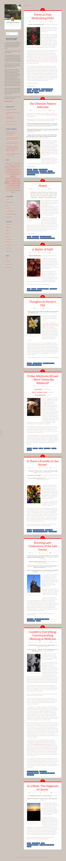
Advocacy (30, 169)
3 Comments (52, 189)
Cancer (29, 90)
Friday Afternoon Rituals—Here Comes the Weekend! (42, 380)
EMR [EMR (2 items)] (16, 166)
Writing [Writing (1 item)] (14, 192)
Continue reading (32, 86)
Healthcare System (38, 363)
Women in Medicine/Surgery (11, 214)
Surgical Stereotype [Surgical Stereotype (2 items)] (9, 188)
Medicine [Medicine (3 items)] (12, 172)
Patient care (35, 236)
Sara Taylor (8, 153)
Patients (7, 205)
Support (36, 92)
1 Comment (54, 21)
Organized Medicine (9, 202)
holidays (34, 288)
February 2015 (8, 239)
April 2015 (7, 233)
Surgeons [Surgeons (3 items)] (14, 187)
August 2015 (8, 227)
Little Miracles (13, 139)
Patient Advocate (43, 169)
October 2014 (8, 250)
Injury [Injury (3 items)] (19, 171)
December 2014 (9, 245)
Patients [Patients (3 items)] (18, 178)
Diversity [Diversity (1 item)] (8, 166)
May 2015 (7, 230)
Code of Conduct (46, 150)
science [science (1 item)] (6, 187)
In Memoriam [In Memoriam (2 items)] (7, 172)
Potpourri (7, 208)
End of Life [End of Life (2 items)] (19, 166)
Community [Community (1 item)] (13, 164)
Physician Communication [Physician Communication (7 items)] (13, 183)
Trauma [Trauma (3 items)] (15, 188)
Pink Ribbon (30, 92)
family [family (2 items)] (16, 167)
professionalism (31, 174)
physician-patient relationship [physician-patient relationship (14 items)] (13, 181)
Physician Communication (33, 172)
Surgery (38, 620)
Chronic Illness (36, 843)
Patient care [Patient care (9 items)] (15, 174)
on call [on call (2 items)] (19, 172)
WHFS (54, 398)
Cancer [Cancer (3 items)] (19, 162)
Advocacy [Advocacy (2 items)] (13, 162)
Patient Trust (43, 171)
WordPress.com (45, 857)
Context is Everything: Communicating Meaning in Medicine (43, 635)
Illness (29, 236)
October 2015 (8, 224)
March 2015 (8, 236)
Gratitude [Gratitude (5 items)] (10, 169)
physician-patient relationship (47, 172)
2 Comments (53, 252)
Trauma (29, 846)
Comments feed (9, 264)
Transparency (31, 774)
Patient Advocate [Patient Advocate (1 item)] (8, 174)
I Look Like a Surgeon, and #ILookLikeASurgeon (12, 133)
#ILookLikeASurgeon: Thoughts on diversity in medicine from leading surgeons (12, 148)
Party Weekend (38, 389)
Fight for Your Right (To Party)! (39, 392)
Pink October (49, 90)
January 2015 (8, 242)
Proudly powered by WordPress (24, 857)
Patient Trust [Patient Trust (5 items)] (8, 180)
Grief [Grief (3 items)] (14, 169)
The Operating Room (9, 211)
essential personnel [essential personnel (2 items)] (9, 167)
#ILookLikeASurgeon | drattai (11, 131)
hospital (35, 448)
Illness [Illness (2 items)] (17, 171)
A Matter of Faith (42, 249)
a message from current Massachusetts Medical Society (50, 324)
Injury (43, 843)
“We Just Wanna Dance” (40, 395)
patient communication (33, 171)
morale (41, 448)
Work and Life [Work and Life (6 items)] (16, 191)
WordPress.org (8, 267)
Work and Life (8, 216)
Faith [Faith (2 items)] (14, 167)
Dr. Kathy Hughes (45, 21)
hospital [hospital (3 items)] (13, 171)
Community (35, 90)
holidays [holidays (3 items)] (10, 171)
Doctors (7, 199)
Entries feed (8, 261)
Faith (29, 288)
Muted (43, 185)
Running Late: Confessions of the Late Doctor (42, 546)
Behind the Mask (13, 22)
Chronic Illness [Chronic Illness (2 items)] (8, 164)
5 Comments (53, 110)
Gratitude (42, 90)
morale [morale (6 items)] (16, 173)
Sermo (39, 113)
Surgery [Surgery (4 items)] (19, 187)
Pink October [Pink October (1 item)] (7, 185)
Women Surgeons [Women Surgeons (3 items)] (11, 190)
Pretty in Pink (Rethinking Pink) (11, 109)
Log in (7, 258)
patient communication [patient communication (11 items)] (11, 177)
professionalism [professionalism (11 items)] (14, 185)
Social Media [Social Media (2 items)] (9, 187)
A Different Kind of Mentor (10, 124)
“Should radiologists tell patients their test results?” (41, 744)
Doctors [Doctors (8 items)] (12, 166)
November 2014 (9, 248)
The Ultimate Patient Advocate (11, 121)
